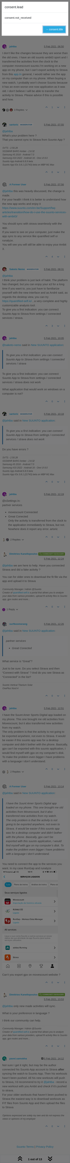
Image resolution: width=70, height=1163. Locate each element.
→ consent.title (54, 29)
